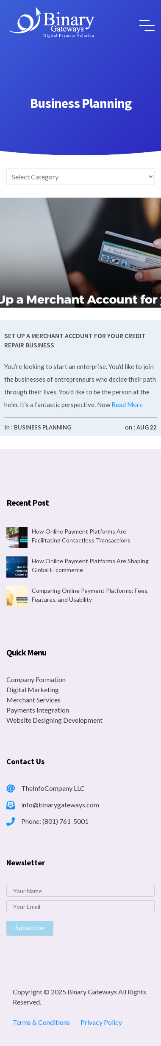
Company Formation (36, 679)
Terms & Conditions (41, 1022)
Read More (126, 404)
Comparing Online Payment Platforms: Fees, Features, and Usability (90, 595)
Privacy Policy (101, 1022)
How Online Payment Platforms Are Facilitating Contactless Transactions (81, 536)
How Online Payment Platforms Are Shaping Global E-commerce (90, 565)
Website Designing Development (54, 720)
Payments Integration (37, 710)
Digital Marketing (32, 689)
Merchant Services (33, 700)
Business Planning (42, 427)
